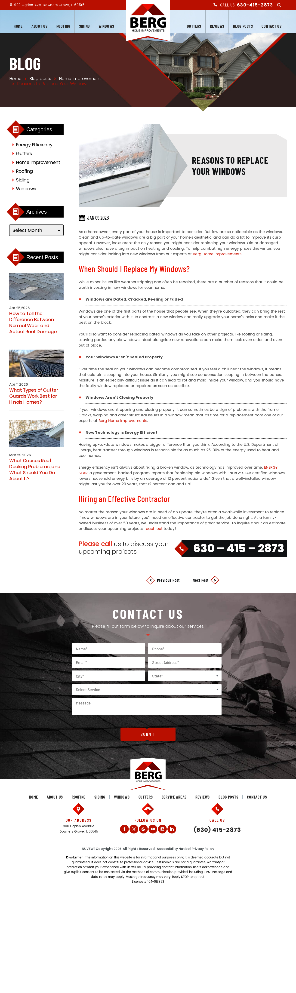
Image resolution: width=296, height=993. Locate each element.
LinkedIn (171, 829)
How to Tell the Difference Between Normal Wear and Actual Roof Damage (33, 323)
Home (18, 26)
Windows (106, 26)
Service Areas (174, 796)
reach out (154, 529)
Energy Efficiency (34, 145)
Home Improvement (38, 163)
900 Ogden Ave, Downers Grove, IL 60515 (49, 5)
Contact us (271, 26)
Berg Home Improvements (217, 254)
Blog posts (243, 26)
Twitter (134, 829)
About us (39, 26)
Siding (84, 26)
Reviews (217, 26)
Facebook (124, 829)
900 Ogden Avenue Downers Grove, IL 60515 (78, 829)
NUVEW (88, 848)
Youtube (152, 829)
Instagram (162, 829)
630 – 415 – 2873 (238, 548)
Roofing (63, 26)
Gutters (194, 26)
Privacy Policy (203, 848)
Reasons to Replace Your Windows (230, 165)
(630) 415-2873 (217, 830)
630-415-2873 (255, 5)
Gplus (143, 829)
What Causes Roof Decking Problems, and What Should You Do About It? (35, 470)
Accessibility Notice (173, 848)
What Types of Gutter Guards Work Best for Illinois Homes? (33, 396)
